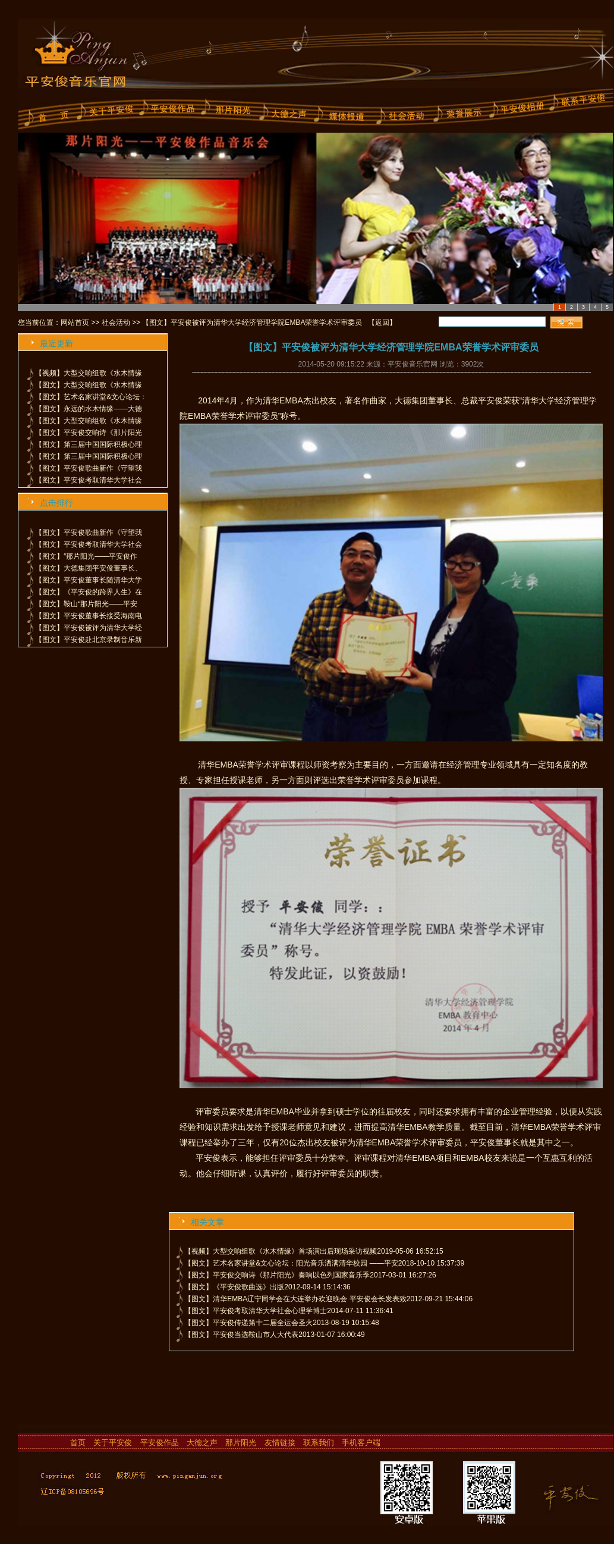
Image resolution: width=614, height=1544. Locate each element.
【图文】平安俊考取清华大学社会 (88, 480)
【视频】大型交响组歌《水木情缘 (88, 373)
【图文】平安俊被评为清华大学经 (88, 628)
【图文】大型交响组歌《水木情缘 (88, 385)
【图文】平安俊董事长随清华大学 (88, 580)
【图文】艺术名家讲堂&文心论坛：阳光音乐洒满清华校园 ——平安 (291, 1263)
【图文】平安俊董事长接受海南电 (88, 616)
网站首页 (75, 322)
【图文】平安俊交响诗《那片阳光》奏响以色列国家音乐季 (277, 1275)
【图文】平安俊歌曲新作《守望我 (88, 468)
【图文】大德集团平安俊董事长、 (88, 568)
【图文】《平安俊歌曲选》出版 (234, 1287)
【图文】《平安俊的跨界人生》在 (88, 592)
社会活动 (116, 322)
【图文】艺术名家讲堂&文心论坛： (91, 397)
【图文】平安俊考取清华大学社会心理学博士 (255, 1311)
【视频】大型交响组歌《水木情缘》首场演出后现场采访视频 (280, 1251)
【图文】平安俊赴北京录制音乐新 (88, 639)
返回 (382, 322)
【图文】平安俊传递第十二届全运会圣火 (248, 1322)
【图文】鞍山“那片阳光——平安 (86, 604)
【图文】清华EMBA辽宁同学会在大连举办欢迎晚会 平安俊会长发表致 (295, 1299)
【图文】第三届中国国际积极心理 (88, 444)
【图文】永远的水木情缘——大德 (88, 409)
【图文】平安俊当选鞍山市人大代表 (241, 1334)
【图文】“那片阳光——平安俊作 (86, 556)
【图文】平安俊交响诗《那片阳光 (88, 432)
